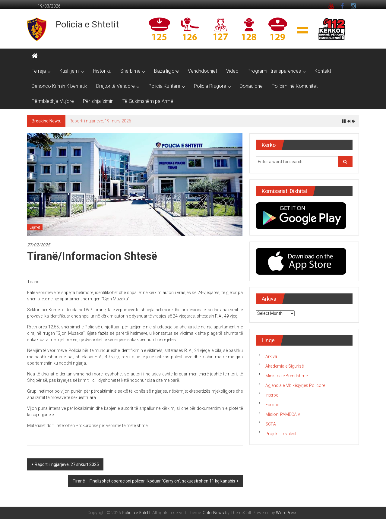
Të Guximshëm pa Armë (147, 101)
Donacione (251, 86)
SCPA (270, 424)
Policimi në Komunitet (295, 86)
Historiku (102, 71)
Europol (272, 404)
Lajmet (35, 227)
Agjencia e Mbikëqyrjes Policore (295, 385)
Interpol (272, 395)
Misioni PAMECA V (282, 414)
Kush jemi (69, 71)
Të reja (39, 71)
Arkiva (271, 356)
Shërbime (130, 71)
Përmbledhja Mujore (53, 101)
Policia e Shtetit (87, 24)
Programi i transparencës (274, 71)
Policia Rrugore (210, 86)
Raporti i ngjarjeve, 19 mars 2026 (100, 121)
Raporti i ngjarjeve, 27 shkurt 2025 (67, 464)
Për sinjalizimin (98, 101)
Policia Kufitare (164, 86)
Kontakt (323, 71)
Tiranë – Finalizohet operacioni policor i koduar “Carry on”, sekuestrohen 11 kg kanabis (154, 481)
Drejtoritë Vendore (115, 86)
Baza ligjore (166, 71)
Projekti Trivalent (280, 433)
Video (232, 71)
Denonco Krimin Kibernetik (59, 86)
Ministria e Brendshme (286, 375)
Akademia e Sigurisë (284, 366)
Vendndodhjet (202, 71)
